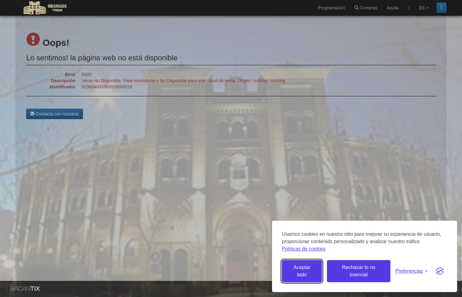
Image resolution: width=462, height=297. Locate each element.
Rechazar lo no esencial (358, 271)
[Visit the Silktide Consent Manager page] (439, 271)
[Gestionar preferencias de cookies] (411, 271)
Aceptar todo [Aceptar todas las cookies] (301, 271)
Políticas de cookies (303, 248)
